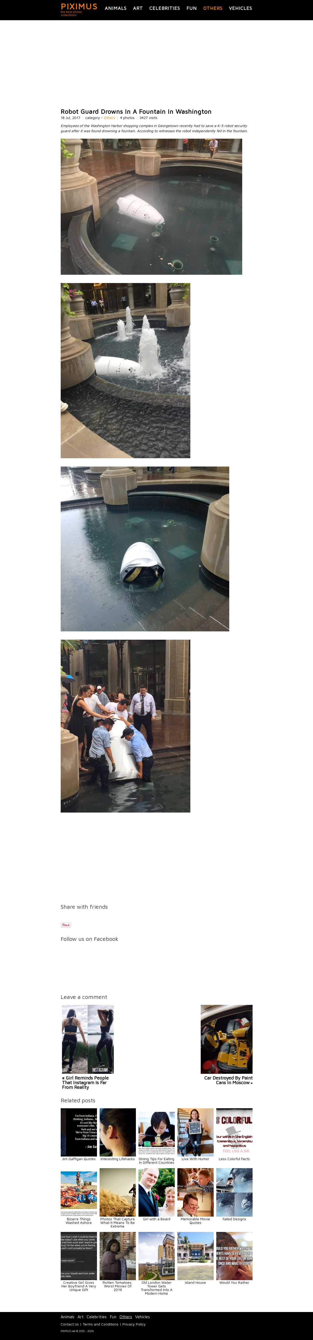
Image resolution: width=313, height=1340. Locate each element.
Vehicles (240, 8)
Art (138, 8)
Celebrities (164, 8)
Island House (195, 1282)
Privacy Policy (134, 1324)
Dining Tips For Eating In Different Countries (156, 1160)
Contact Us (70, 1324)
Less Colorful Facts (234, 1158)
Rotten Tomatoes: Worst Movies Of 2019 (118, 1286)
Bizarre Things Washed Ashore (79, 1221)
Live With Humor (195, 1158)
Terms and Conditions (101, 1324)
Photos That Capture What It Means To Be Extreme (117, 1222)
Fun (191, 8)
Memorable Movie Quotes (195, 1221)
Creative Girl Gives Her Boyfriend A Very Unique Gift (78, 1286)
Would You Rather (234, 1282)
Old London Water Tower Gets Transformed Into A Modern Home (156, 1287)
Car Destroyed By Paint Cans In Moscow (228, 1080)
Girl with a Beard (156, 1219)
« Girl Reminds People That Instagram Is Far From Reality (85, 1082)
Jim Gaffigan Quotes (79, 1158)
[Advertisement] (157, 64)
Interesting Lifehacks (118, 1158)
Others (212, 8)
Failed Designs (234, 1219)
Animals (116, 8)
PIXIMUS (79, 6)
